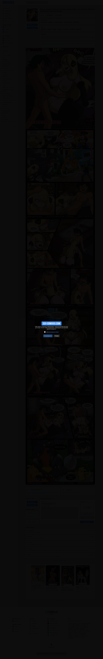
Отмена (57, 335)
